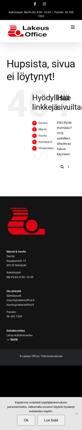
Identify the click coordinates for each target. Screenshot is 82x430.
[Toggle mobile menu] (73, 27)
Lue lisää (51, 420)
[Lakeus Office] (26, 204)
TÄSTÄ (14, 339)
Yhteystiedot (46, 148)
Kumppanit (45, 141)
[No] (76, 413)
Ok (26, 420)
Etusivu (42, 123)
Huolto (42, 135)
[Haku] (62, 166)
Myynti (42, 129)
